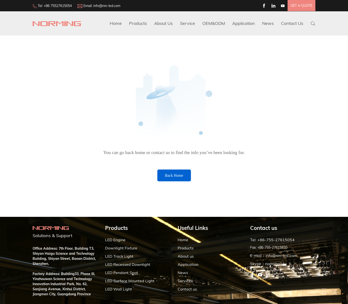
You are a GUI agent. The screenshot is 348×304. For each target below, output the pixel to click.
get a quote (301, 5)
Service (187, 23)
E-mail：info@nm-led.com (273, 255)
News (268, 23)
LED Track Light (119, 256)
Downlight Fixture (121, 248)
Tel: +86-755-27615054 (272, 239)
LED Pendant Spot (121, 272)
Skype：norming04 (267, 263)
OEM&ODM (213, 23)
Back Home (174, 175)
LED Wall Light (118, 289)
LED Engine (115, 239)
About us (186, 256)
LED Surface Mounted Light (129, 280)
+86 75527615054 (58, 5)
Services (185, 280)
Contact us (187, 289)
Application (243, 23)
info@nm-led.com (106, 5)
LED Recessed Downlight (127, 264)
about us (163, 23)
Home (116, 23)
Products (138, 23)
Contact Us (292, 23)
